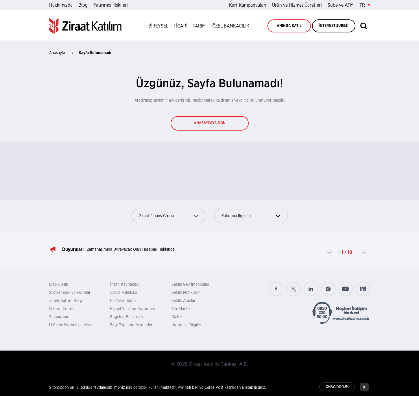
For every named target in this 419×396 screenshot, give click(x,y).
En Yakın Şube (123, 301)
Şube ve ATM (341, 5)
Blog (83, 5)
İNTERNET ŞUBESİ (333, 26)
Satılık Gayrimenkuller (190, 285)
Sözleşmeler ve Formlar (70, 293)
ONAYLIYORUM (337, 388)
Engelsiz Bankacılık (126, 317)
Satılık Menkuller (185, 293)
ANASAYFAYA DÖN (210, 123)
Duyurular (72, 249)
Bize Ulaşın (58, 285)
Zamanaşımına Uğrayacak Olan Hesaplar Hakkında (131, 250)
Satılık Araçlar (183, 301)
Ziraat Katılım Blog (65, 301)
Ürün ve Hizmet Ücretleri (297, 5)
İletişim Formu (62, 309)
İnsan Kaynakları (124, 285)
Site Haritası (181, 309)
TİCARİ (180, 26)
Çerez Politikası (123, 293)
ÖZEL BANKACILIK (230, 26)
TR (364, 5)
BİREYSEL (158, 26)
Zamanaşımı (59, 317)
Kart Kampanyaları (247, 5)
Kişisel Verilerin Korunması (133, 309)
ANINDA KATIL (289, 26)
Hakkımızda (61, 5)
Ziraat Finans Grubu (168, 216)
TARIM (199, 26)
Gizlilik (176, 317)
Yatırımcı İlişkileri (110, 5)
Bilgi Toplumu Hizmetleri (131, 325)
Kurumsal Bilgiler (186, 325)
